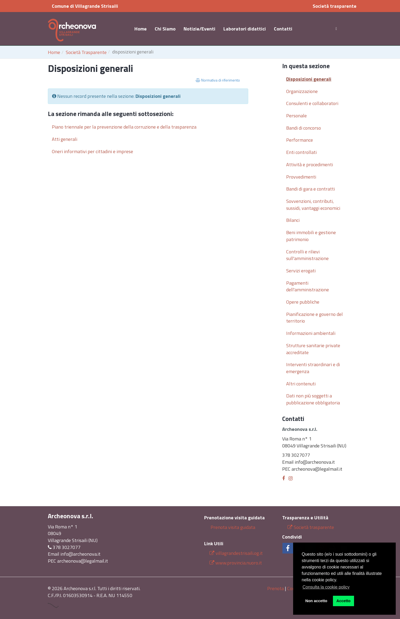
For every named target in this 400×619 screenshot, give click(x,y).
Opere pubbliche (302, 301)
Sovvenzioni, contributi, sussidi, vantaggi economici (313, 205)
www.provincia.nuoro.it (238, 562)
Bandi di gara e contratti (310, 188)
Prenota (275, 588)
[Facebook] (283, 478)
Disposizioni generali (308, 79)
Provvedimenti (301, 176)
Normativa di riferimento (218, 80)
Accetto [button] (343, 601)
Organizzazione (302, 91)
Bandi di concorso (303, 127)
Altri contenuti (301, 383)
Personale (296, 115)
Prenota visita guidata (232, 527)
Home (140, 28)
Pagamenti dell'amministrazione (307, 286)
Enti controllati (301, 152)
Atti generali (64, 139)
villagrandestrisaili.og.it (236, 553)
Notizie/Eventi (199, 28)
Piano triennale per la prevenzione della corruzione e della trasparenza (124, 126)
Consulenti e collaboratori (312, 103)
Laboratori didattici (244, 28)
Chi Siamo (165, 28)
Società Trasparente (86, 52)
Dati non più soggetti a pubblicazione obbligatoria (313, 399)
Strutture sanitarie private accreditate (313, 349)
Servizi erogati (301, 270)
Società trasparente (334, 6)
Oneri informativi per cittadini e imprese (92, 151)
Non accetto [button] (316, 601)
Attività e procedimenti (309, 164)
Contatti (283, 28)
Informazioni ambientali (310, 333)
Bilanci (293, 220)
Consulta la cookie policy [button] (325, 587)
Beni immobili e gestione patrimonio (311, 236)
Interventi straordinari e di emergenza (313, 368)
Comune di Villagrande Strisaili (85, 6)
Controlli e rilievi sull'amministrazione (307, 255)
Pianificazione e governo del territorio (314, 318)
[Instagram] (291, 478)
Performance (299, 140)
